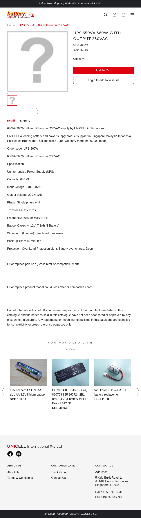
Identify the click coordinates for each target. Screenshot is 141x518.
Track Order (59, 472)
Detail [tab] (11, 120)
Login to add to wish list (103, 80)
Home (11, 25)
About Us (13, 472)
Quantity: (79, 58)
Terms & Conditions (20, 477)
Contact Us (58, 477)
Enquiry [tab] (25, 120)
